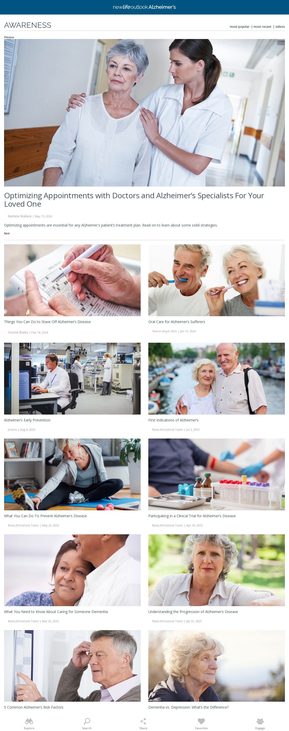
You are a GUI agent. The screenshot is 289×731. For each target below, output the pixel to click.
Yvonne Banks (18, 332)
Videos (280, 26)
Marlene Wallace (20, 216)
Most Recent (262, 26)
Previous (9, 37)
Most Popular (239, 26)
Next (7, 233)
